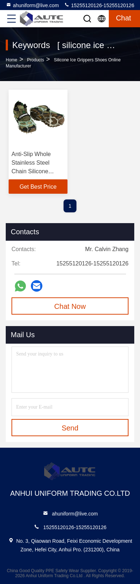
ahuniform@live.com (32, 5)
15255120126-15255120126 (99, 5)
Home (11, 59)
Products (35, 59)
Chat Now (70, 306)
